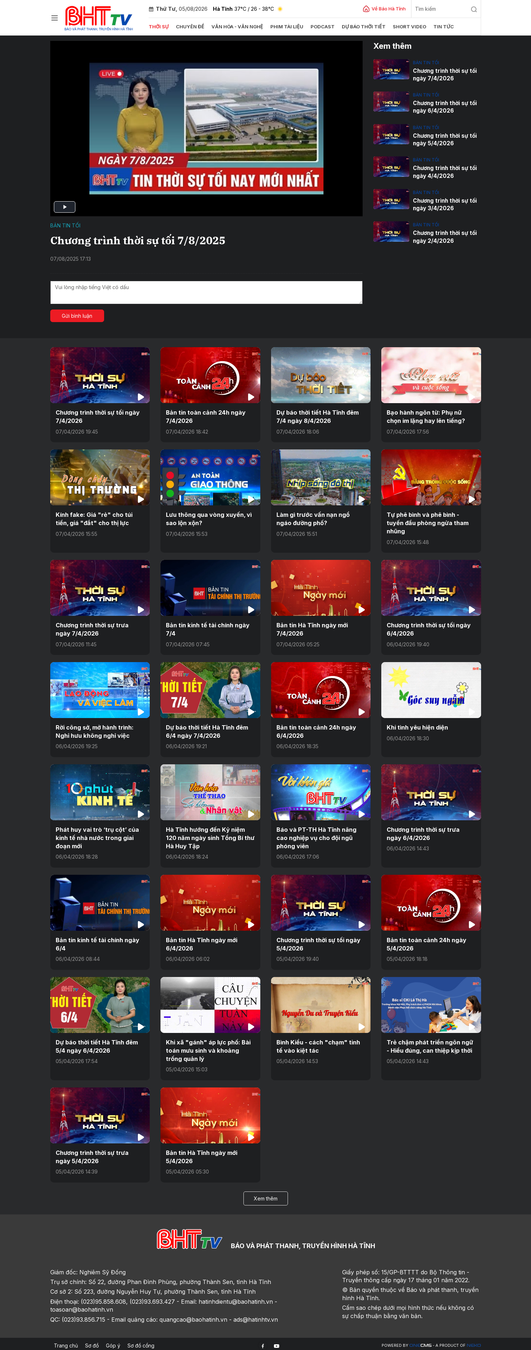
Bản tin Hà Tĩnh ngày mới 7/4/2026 (311, 628)
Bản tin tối (65, 225)
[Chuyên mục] (54, 18)
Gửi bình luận (77, 316)
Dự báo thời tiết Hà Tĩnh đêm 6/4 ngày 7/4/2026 (207, 729)
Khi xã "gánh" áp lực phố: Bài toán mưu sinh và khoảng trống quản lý (210, 1047)
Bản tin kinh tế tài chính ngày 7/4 (207, 628)
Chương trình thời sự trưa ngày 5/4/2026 (100, 1153)
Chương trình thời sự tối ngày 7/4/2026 (444, 74)
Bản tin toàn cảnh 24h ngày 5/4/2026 (426, 941)
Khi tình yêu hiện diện (417, 726)
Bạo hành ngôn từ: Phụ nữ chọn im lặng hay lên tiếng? (425, 416)
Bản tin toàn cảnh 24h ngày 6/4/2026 (315, 729)
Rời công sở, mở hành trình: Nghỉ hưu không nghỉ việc (94, 729)
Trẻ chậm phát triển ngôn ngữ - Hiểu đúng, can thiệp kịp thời (429, 1043)
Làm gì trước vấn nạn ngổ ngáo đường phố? (320, 518)
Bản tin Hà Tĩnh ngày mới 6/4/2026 (201, 941)
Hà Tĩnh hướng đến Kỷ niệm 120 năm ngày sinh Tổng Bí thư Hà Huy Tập (209, 836)
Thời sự (159, 26)
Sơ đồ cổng (140, 1342)
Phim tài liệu (285, 26)
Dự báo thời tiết (361, 26)
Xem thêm (266, 1194)
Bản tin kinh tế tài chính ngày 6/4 (97, 941)
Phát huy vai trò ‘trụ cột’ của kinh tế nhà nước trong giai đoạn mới (97, 836)
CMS (420, 1342)
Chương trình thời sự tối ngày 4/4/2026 (444, 171)
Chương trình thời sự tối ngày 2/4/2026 (444, 236)
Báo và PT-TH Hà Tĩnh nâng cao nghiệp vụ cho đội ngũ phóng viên (315, 836)
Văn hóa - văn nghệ (236, 26)
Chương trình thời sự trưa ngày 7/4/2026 (100, 628)
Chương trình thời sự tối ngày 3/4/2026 (444, 204)
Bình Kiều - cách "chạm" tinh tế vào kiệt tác (317, 1043)
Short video (406, 26)
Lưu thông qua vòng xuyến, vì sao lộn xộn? (208, 518)
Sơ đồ (92, 1342)
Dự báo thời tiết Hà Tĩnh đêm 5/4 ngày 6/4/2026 (97, 1043)
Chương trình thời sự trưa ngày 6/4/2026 (431, 831)
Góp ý (113, 1342)
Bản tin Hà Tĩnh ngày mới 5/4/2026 (201, 1153)
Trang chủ (66, 1342)
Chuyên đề (190, 26)
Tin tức (440, 26)
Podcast (320, 26)
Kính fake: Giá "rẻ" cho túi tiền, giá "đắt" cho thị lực (93, 518)
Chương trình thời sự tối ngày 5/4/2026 (444, 139)
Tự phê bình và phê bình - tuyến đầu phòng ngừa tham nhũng (427, 522)
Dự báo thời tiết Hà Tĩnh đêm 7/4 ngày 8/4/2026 (317, 416)
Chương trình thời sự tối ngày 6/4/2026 (444, 107)
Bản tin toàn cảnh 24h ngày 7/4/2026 (205, 416)
